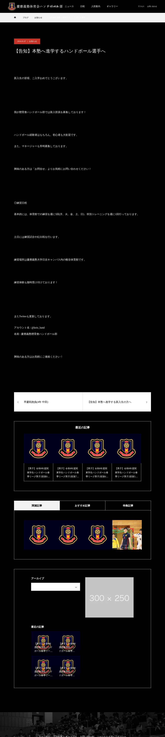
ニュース (69, 6)
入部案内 (95, 6)
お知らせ (33, 41)
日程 (82, 6)
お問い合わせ (152, 6)
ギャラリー (112, 6)
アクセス (141, 6)
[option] (38, 457)
